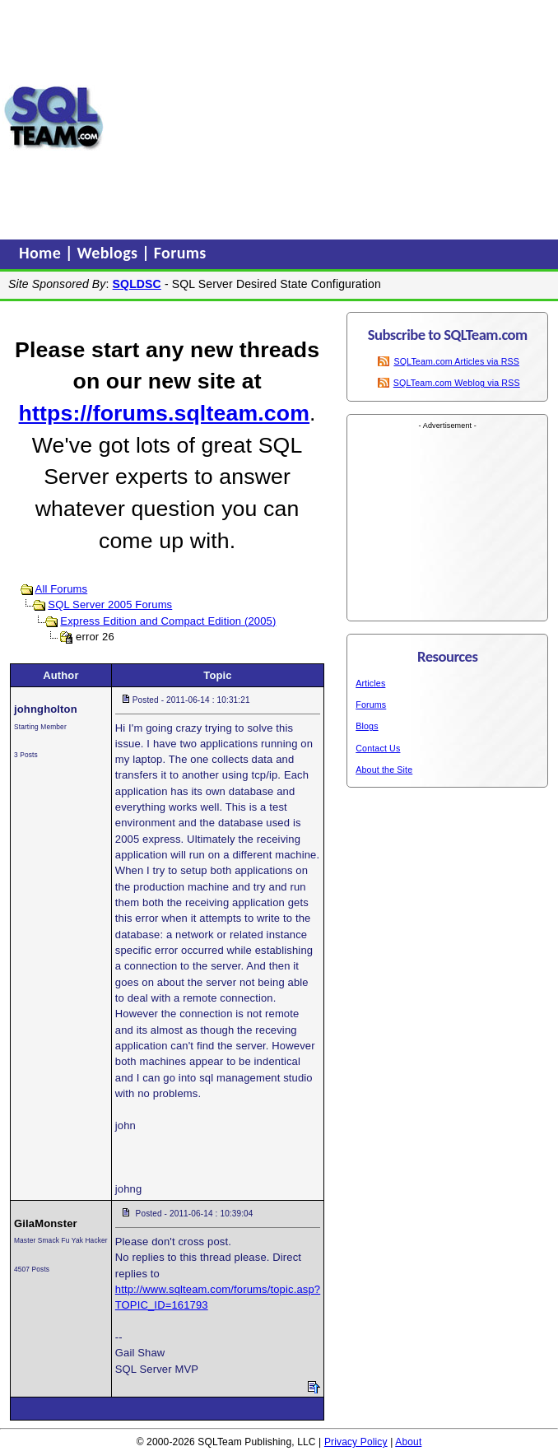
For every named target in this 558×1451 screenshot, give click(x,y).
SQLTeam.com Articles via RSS (456, 361)
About (408, 1442)
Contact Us (378, 748)
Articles (370, 683)
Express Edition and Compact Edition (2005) (168, 621)
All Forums (61, 589)
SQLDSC (137, 284)
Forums (180, 253)
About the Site (384, 769)
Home (42, 253)
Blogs (367, 726)
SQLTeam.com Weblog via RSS (456, 383)
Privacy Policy (356, 1442)
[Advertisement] (331, 117)
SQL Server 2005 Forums (110, 604)
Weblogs (109, 253)
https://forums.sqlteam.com (164, 413)
